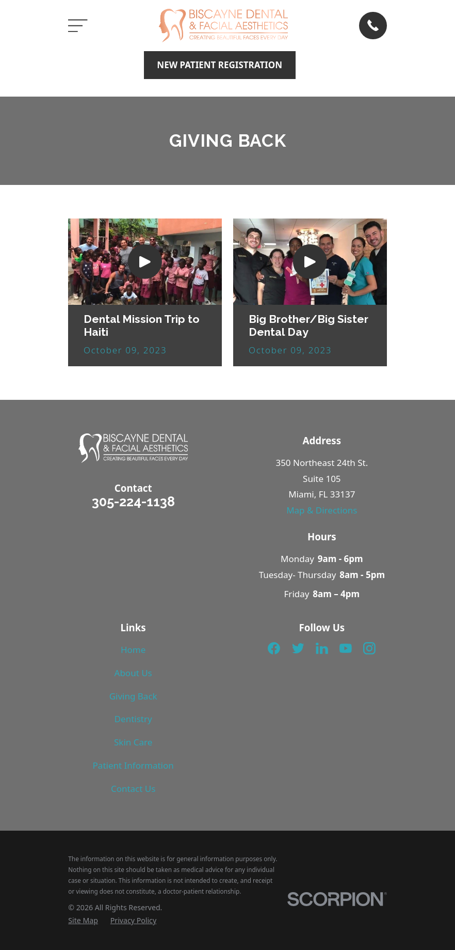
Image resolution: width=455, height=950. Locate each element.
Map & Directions (321, 510)
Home (133, 650)
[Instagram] (369, 648)
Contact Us (133, 789)
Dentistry (133, 719)
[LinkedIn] (322, 648)
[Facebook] (274, 648)
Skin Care (133, 742)
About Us (133, 673)
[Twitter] (298, 648)
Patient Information (133, 765)
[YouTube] (345, 648)
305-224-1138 (133, 501)
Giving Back (133, 696)
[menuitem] (83, 920)
